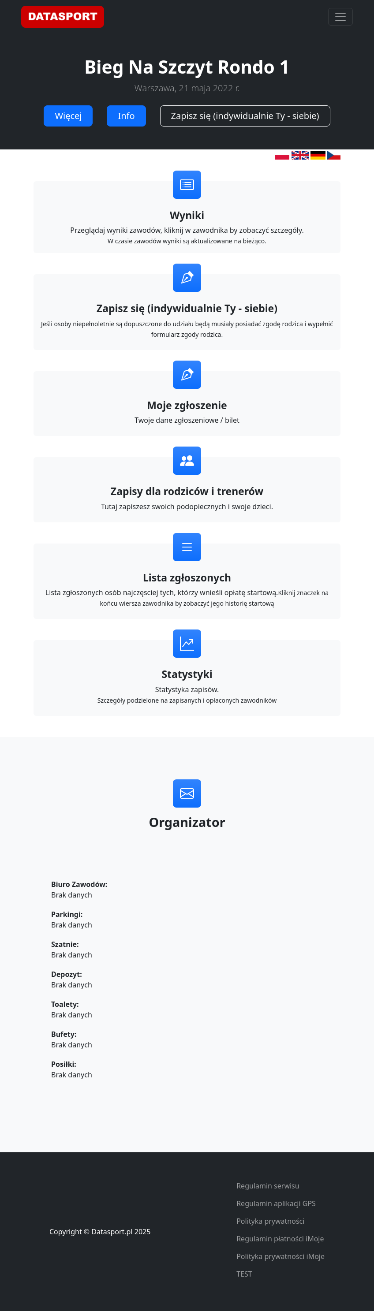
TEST (244, 1274)
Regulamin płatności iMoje (280, 1239)
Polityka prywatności (270, 1221)
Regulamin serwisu (267, 1186)
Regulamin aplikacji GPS (276, 1203)
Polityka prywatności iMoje (280, 1256)
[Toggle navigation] (340, 17)
